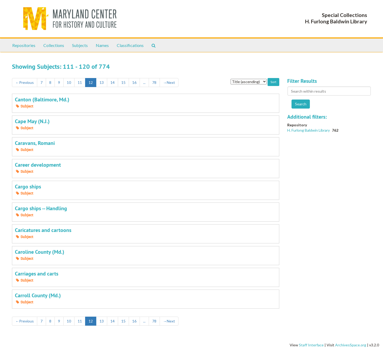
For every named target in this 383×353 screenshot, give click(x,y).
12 (91, 82)
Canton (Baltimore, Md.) (42, 99)
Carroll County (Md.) (38, 295)
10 (69, 82)
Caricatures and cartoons (43, 230)
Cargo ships (28, 186)
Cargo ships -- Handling (41, 208)
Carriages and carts (36, 273)
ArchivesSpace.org (350, 345)
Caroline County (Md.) (39, 251)
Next (169, 82)
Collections (53, 45)
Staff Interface (311, 345)
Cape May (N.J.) (32, 121)
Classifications (130, 45)
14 (112, 82)
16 (134, 82)
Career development (38, 164)
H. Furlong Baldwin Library (309, 130)
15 (123, 82)
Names (102, 45)
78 (154, 82)
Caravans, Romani (35, 143)
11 (80, 82)
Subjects (80, 45)
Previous (24, 82)
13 (101, 82)
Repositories (23, 45)
